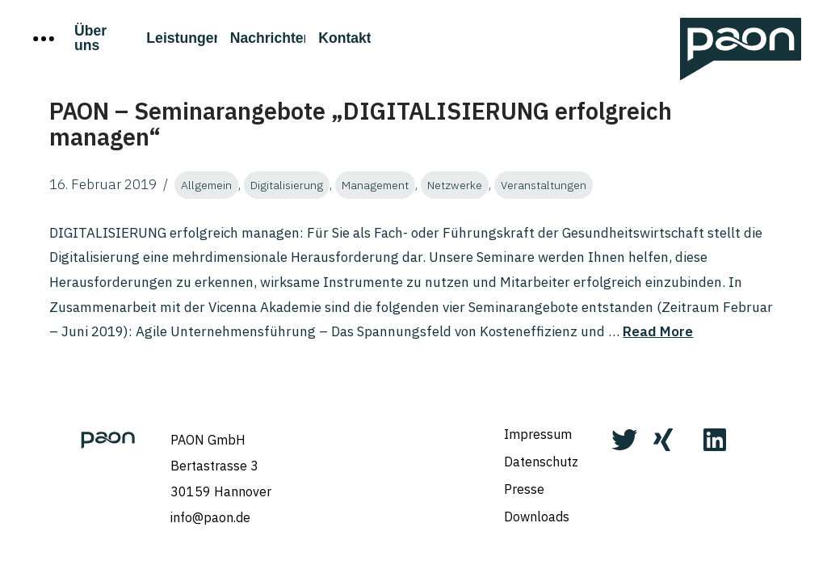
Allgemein (206, 185)
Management (375, 185)
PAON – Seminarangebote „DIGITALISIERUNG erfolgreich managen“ (360, 123)
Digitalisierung (286, 185)
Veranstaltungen (543, 185)
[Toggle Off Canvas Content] (43, 39)
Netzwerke (454, 185)
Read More (658, 331)
